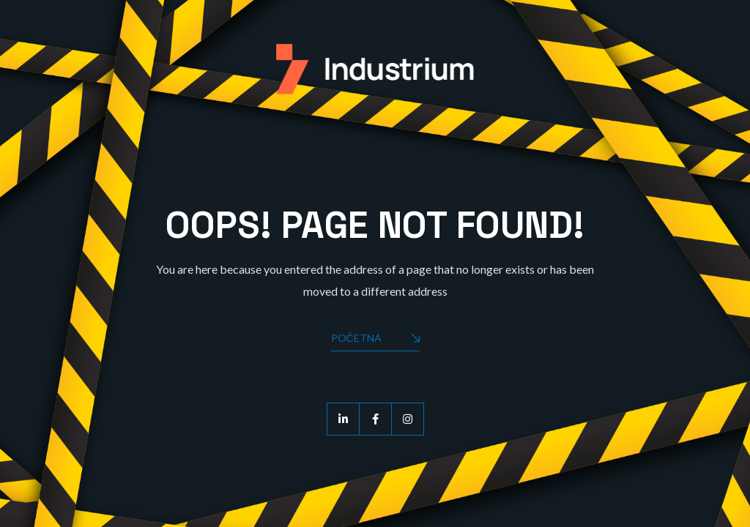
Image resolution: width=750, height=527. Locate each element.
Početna (375, 339)
